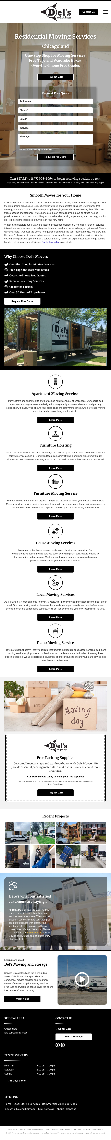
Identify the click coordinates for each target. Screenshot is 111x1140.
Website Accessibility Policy (93, 1133)
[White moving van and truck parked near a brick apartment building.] (17, 834)
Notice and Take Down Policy (70, 1133)
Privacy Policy (13, 1133)
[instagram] (63, 1049)
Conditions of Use (51, 1133)
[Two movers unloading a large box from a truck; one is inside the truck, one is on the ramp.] (17, 859)
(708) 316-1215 (63, 1032)
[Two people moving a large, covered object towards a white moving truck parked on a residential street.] (42, 834)
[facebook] (58, 1049)
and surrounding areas (15, 1036)
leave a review (34, 936)
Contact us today (50, 242)
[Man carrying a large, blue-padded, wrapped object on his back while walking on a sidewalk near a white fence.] (68, 859)
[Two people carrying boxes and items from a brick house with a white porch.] (93, 834)
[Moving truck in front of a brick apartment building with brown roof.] (68, 834)
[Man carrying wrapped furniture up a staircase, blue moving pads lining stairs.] (42, 859)
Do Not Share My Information (32, 1133)
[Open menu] (105, 12)
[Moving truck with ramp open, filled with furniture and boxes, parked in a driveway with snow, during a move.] (93, 859)
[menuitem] (9, 1107)
